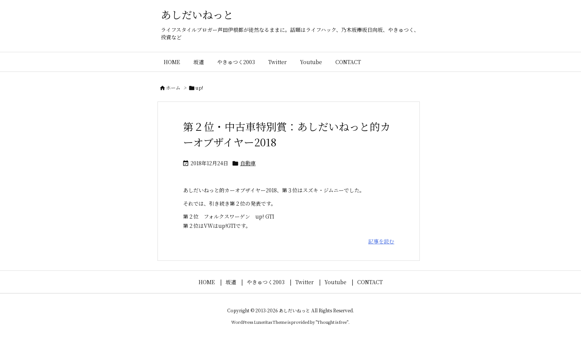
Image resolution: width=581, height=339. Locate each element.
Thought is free (332, 322)
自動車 (248, 163)
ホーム (173, 87)
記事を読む (381, 241)
